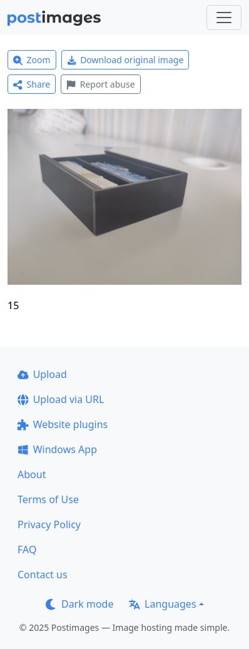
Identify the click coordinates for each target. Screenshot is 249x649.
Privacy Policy (49, 524)
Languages (162, 604)
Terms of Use (48, 499)
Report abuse (100, 84)
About (32, 474)
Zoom (32, 60)
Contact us (43, 574)
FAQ (27, 549)
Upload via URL (61, 399)
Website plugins (63, 424)
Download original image (125, 60)
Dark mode (79, 604)
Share (31, 84)
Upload (42, 374)
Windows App (57, 449)
